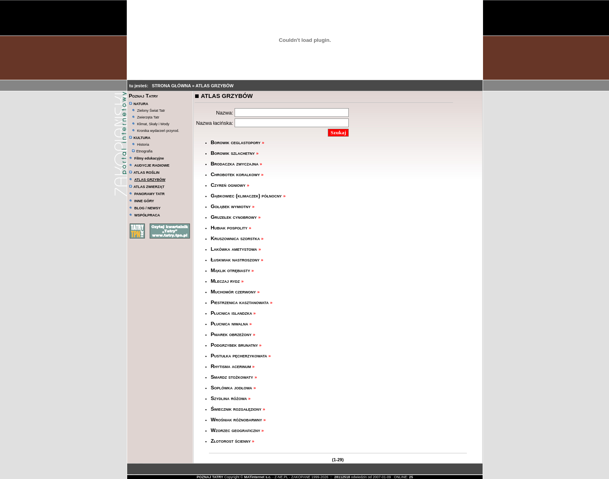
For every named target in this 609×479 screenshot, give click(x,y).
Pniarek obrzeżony (232, 334)
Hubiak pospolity (230, 228)
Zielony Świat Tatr (151, 111)
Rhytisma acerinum (231, 366)
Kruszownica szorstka (235, 238)
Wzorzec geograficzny (235, 430)
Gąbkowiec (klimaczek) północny (247, 196)
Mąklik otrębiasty (230, 270)
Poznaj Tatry (143, 96)
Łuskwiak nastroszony (236, 260)
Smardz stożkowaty (232, 377)
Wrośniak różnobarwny (236, 420)
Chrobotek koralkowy (235, 174)
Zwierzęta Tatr (148, 117)
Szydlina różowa (229, 398)
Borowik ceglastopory (236, 142)
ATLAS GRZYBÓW (214, 85)
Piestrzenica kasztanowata (240, 302)
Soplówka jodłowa (232, 388)
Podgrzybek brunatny (234, 345)
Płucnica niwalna (229, 324)
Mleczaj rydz (226, 281)
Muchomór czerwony (234, 292)
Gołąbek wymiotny (231, 206)
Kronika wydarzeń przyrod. (158, 131)
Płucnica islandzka (231, 313)
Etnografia (142, 151)
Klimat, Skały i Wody (153, 124)
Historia (143, 145)
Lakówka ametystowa (234, 249)
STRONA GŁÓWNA (172, 85)
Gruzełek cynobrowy (234, 217)
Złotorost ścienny (230, 441)
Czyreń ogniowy (229, 185)
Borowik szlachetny (233, 153)
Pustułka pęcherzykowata (239, 356)
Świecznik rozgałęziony (237, 409)
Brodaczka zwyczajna (234, 164)
